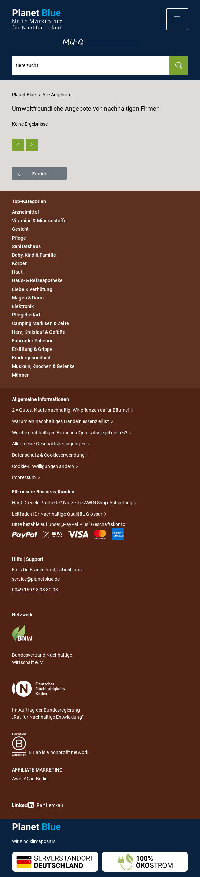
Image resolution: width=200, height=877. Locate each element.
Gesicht (20, 229)
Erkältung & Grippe (32, 349)
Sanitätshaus (26, 246)
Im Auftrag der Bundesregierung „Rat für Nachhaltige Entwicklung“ (48, 700)
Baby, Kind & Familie (34, 255)
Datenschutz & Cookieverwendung (49, 455)
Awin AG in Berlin (30, 778)
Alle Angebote (56, 94)
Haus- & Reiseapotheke (37, 280)
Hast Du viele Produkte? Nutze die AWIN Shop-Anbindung (72, 503)
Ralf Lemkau (37, 805)
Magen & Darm (28, 298)
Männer (20, 375)
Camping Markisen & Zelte (40, 323)
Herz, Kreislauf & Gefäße (39, 332)
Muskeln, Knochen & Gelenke (43, 366)
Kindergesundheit (31, 357)
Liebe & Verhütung (32, 289)
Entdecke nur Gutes (100, 42)
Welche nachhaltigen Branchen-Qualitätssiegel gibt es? (70, 433)
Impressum (24, 478)
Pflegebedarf (26, 315)
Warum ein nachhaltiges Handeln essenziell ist (61, 421)
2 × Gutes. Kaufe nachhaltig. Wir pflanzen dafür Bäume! (71, 410)
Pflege (19, 238)
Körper (19, 263)
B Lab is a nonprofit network (50, 744)
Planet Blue (24, 94)
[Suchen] (178, 65)
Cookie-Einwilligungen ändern (43, 466)
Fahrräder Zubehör (32, 340)
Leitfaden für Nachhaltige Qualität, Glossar (57, 514)
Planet (37, 19)
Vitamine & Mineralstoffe (39, 220)
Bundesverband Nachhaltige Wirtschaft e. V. (42, 645)
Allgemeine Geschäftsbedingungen (49, 444)
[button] (177, 19)
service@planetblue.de (36, 579)
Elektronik (23, 306)
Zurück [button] (31, 173)
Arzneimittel (25, 212)
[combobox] (91, 65)
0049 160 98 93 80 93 (35, 589)
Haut (17, 272)
